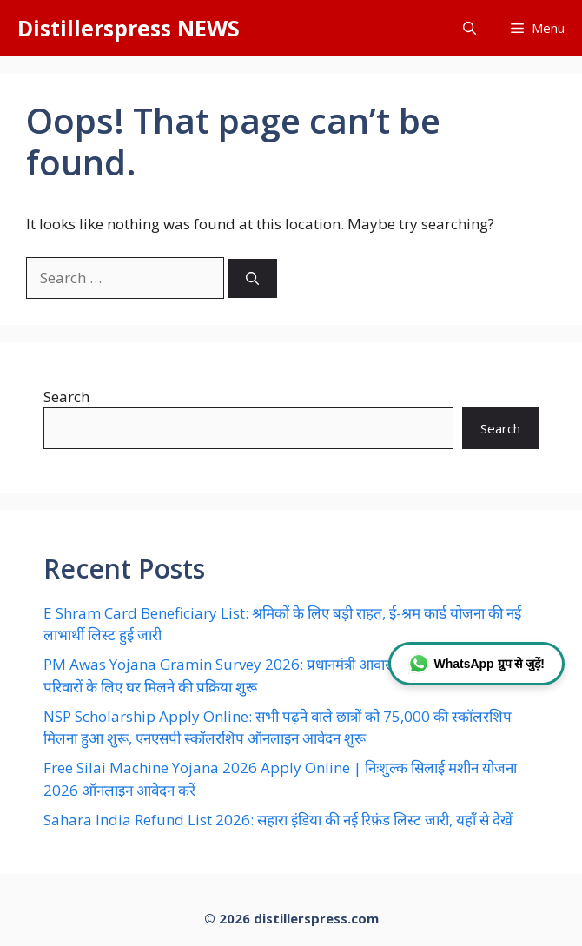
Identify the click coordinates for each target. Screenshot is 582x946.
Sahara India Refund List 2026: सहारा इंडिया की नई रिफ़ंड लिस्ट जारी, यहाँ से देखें (278, 820)
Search (66, 397)
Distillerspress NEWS (128, 28)
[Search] (252, 278)
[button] (469, 28)
